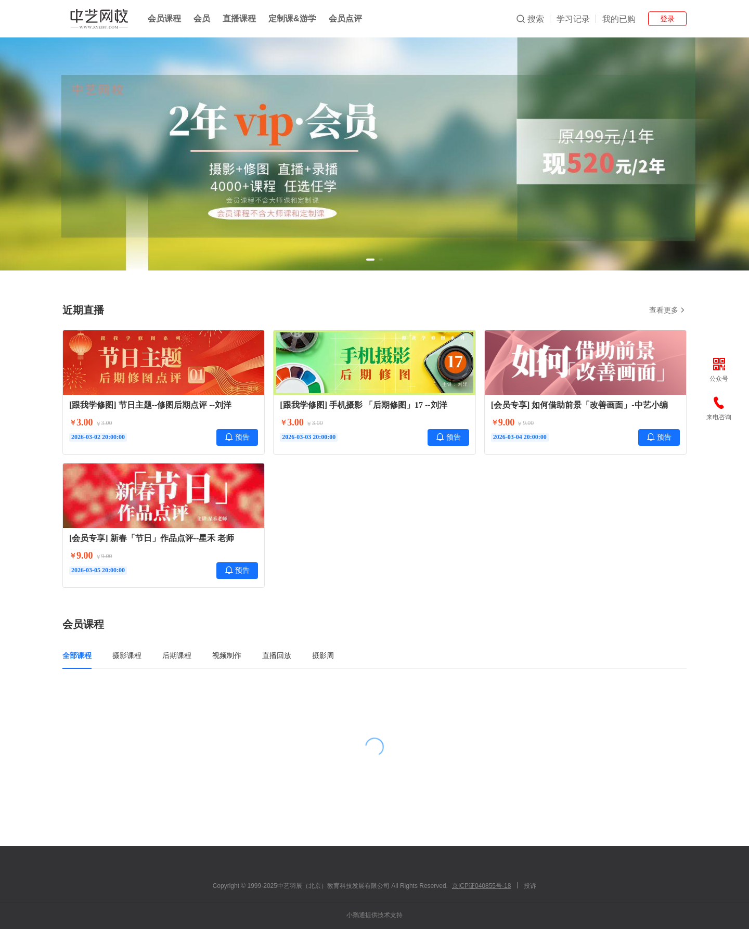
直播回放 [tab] (276, 655)
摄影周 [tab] (323, 655)
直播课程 (239, 18)
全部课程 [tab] (77, 655)
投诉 (530, 885)
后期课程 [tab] (176, 655)
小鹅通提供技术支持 (374, 915)
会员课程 (164, 18)
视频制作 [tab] (226, 655)
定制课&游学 (292, 18)
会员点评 (345, 18)
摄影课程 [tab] (126, 655)
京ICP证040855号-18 (481, 885)
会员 (201, 18)
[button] (370, 260)
